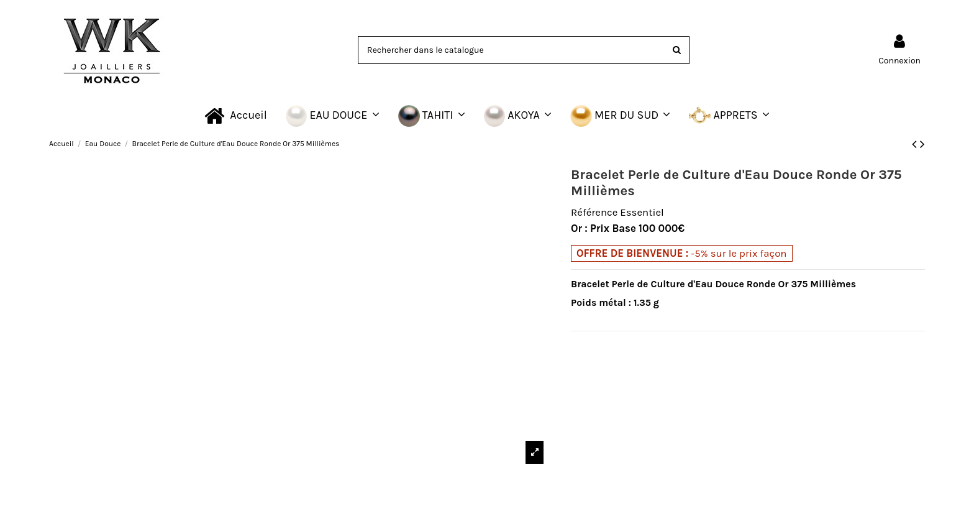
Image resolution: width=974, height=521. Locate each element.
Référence (594, 212)
